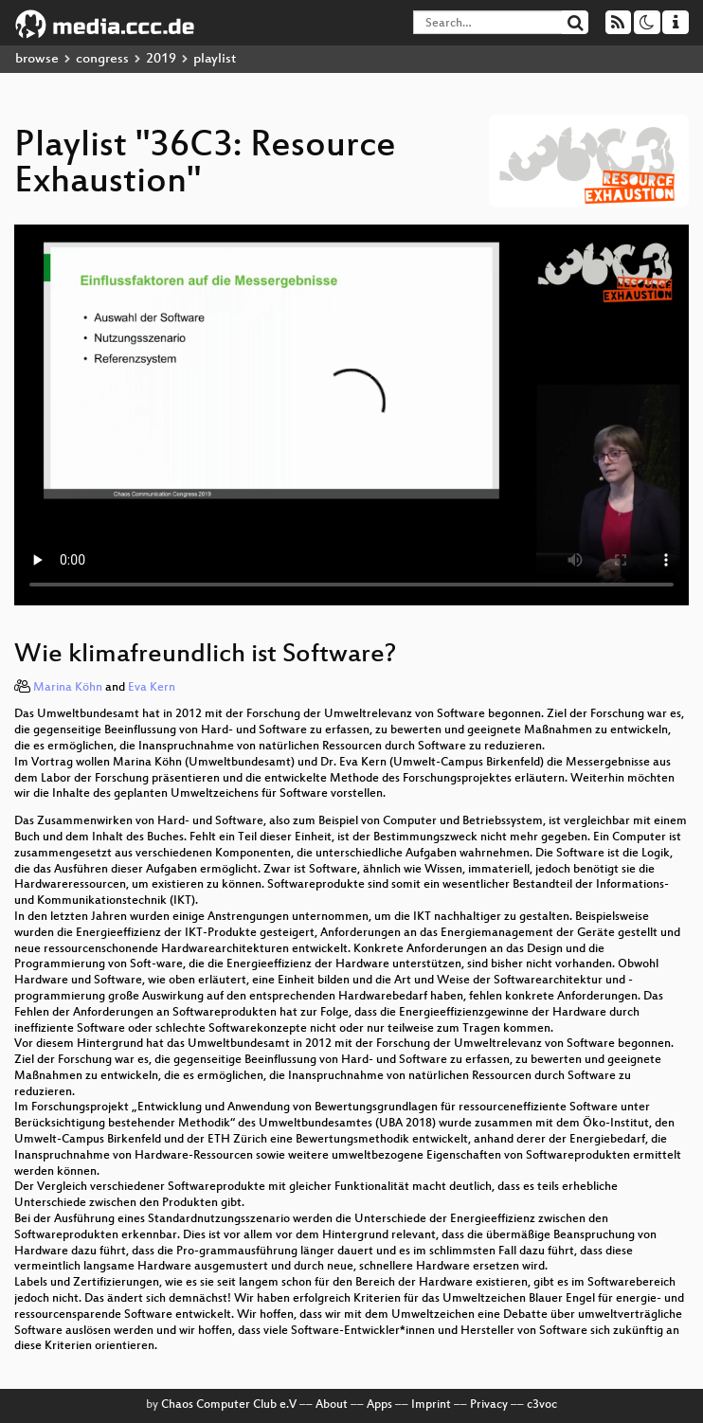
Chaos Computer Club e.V (229, 1405)
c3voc (542, 1405)
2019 (161, 59)
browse (37, 59)
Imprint (431, 1405)
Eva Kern (151, 687)
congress (102, 59)
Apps (379, 1405)
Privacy (489, 1405)
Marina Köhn (67, 687)
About (331, 1405)
